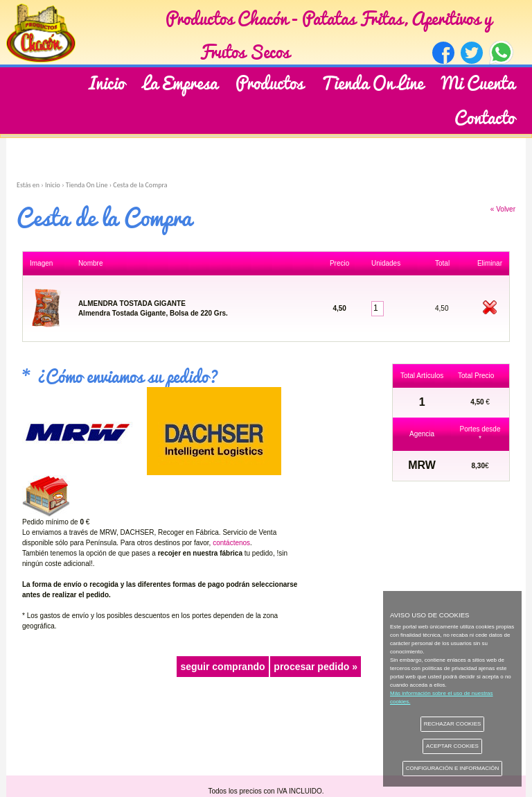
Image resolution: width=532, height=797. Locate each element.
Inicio (107, 81)
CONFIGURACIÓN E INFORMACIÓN (452, 768)
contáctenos (231, 543)
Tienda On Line (372, 81)
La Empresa (180, 81)
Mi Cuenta (478, 81)
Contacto (484, 116)
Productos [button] (269, 81)
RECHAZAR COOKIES (452, 724)
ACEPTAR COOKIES (452, 746)
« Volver (502, 209)
